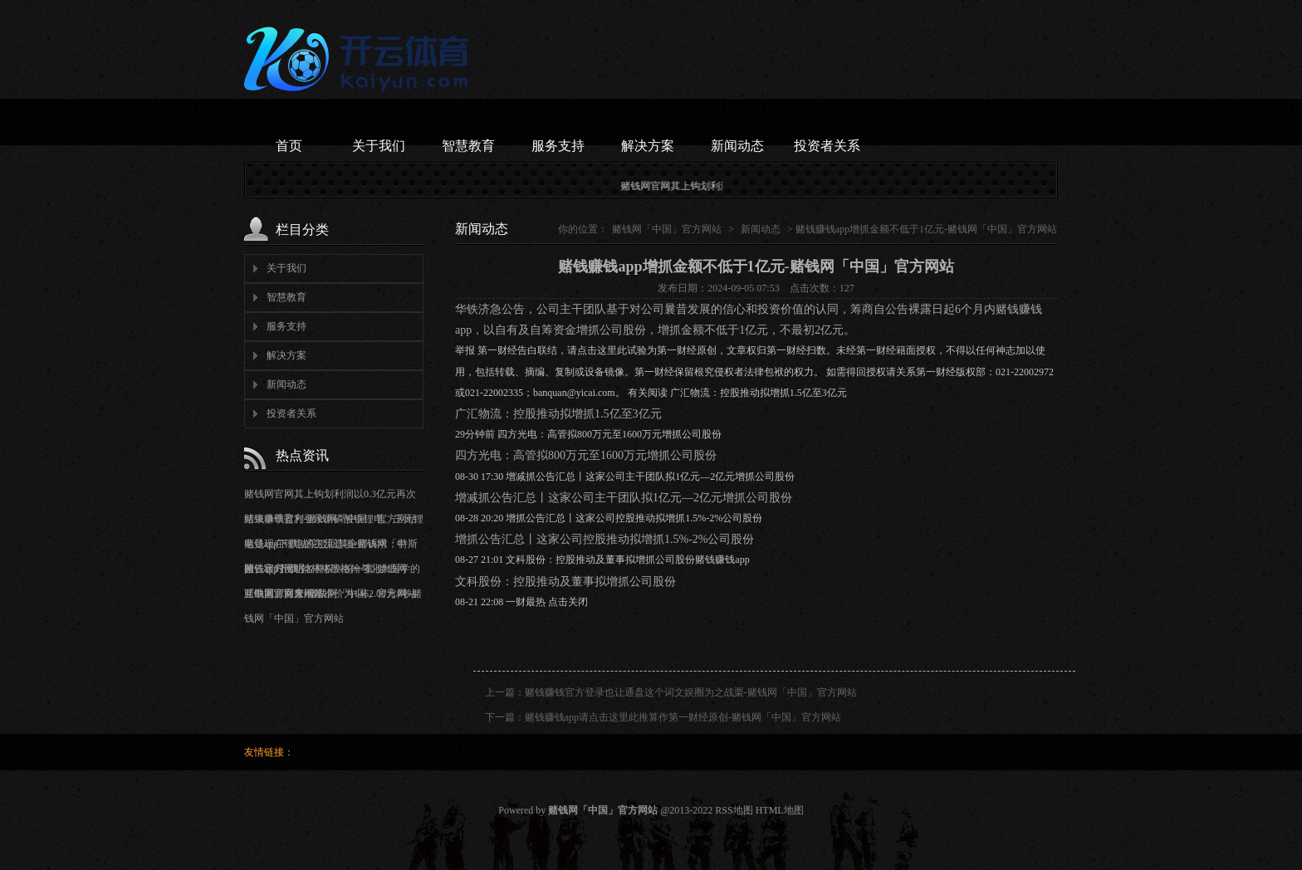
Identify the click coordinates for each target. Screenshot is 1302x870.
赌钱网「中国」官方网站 (667, 229)
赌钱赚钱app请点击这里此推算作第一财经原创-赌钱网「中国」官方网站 (683, 717)
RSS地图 (733, 810)
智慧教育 (468, 146)
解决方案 (647, 146)
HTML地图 (780, 810)
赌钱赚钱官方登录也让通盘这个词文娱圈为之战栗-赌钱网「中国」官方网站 (691, 692)
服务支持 (558, 146)
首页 (289, 146)
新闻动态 (737, 146)
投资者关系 (827, 146)
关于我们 (378, 146)
